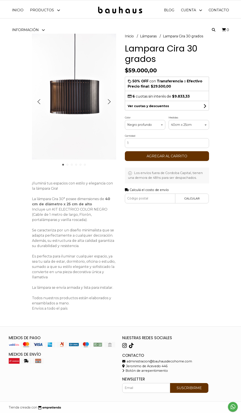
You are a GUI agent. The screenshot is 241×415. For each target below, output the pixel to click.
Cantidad (130, 137)
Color (128, 119)
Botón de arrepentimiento (145, 372)
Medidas (173, 119)
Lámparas (148, 38)
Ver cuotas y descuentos (148, 108)
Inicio (17, 10)
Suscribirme (189, 389)
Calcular (192, 200)
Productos (45, 10)
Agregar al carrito (167, 158)
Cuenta (191, 10)
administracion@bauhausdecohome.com (157, 363)
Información (28, 30)
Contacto (219, 10)
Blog (169, 10)
